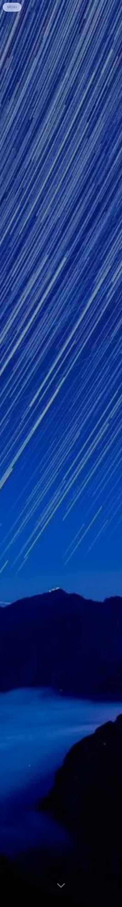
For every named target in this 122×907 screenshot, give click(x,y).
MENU (12, 7)
